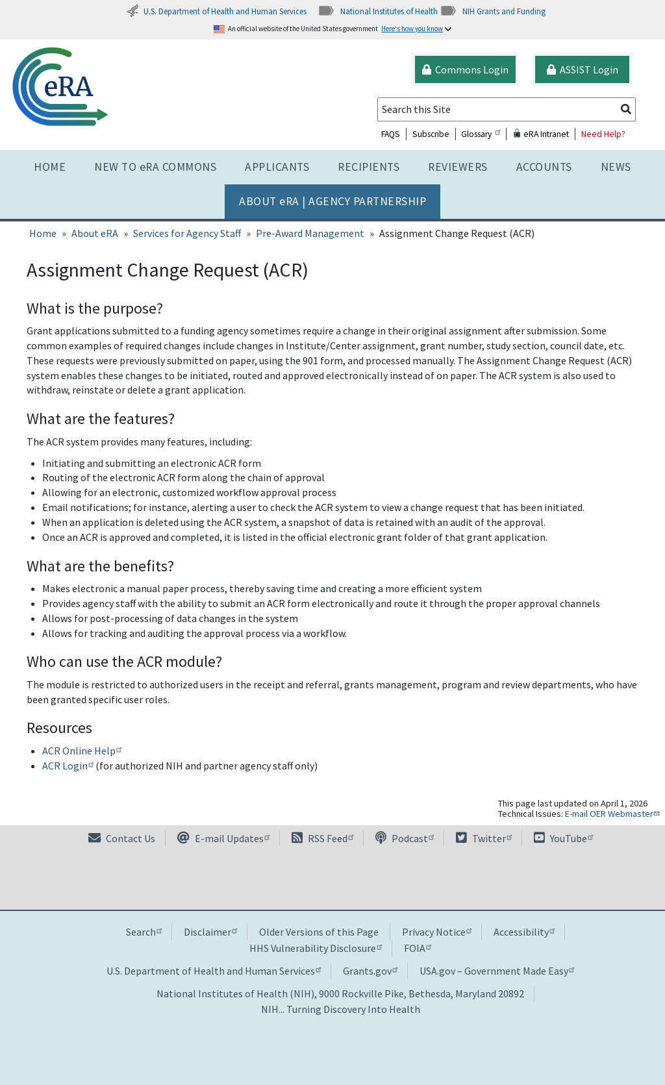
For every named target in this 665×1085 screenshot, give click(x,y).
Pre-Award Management (310, 233)
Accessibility (524, 931)
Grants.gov (370, 970)
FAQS (390, 134)
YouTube (563, 838)
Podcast (404, 838)
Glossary (480, 134)
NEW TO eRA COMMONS (155, 167)
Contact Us (121, 838)
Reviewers (458, 167)
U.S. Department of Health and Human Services (216, 11)
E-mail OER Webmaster (613, 813)
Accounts (544, 167)
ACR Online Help (81, 750)
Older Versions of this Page (319, 931)
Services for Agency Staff (187, 233)
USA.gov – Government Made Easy (497, 970)
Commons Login (465, 69)
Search (144, 931)
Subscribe (430, 134)
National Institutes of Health (378, 11)
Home (50, 167)
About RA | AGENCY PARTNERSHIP (332, 201)
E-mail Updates (223, 838)
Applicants (277, 167)
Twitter (484, 838)
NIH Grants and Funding (493, 11)
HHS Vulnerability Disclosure (315, 948)
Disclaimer (210, 931)
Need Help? (603, 134)
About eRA (94, 233)
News (616, 167)
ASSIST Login (582, 69)
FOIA (417, 948)
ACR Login (68, 765)
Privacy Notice (436, 931)
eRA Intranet (540, 134)
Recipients (368, 167)
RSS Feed (322, 838)
